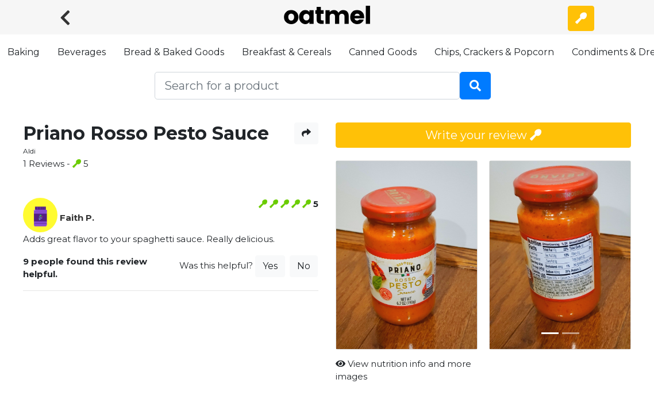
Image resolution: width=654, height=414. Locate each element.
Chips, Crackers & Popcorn (494, 52)
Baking (23, 52)
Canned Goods (383, 52)
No (303, 265)
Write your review (483, 135)
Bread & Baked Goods (174, 52)
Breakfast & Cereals (286, 52)
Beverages (81, 52)
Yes (270, 265)
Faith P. (77, 217)
